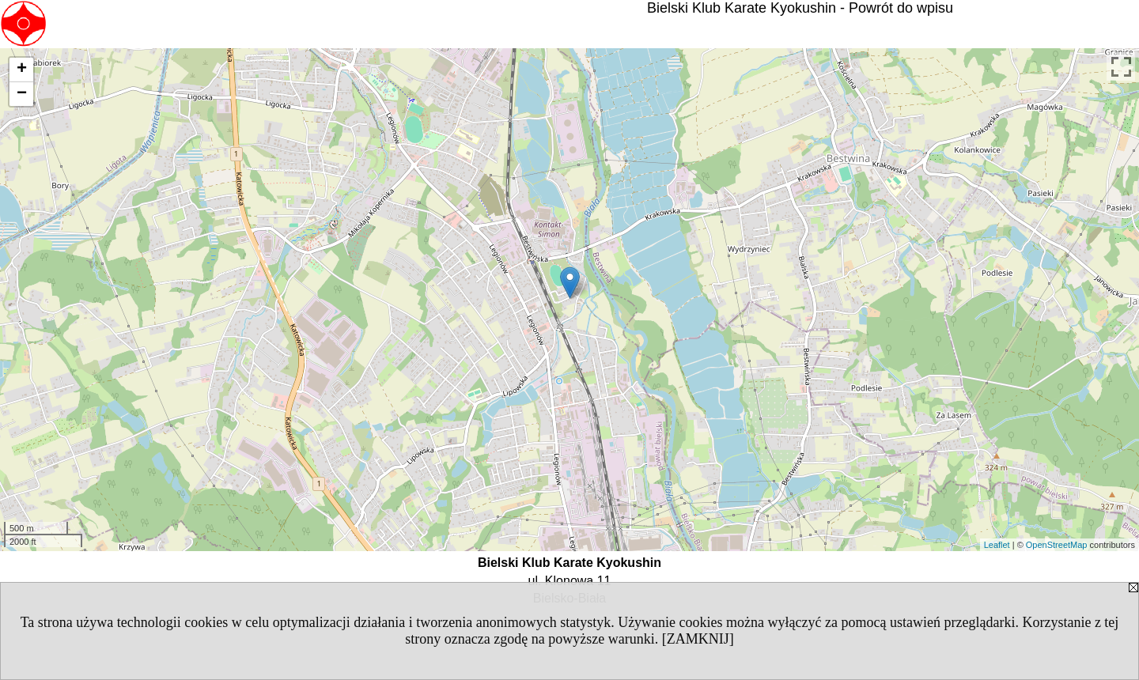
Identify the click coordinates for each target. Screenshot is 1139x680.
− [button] (22, 94)
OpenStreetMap (1057, 545)
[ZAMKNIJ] (698, 639)
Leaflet (997, 545)
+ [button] (22, 69)
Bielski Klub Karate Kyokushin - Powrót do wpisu (800, 8)
